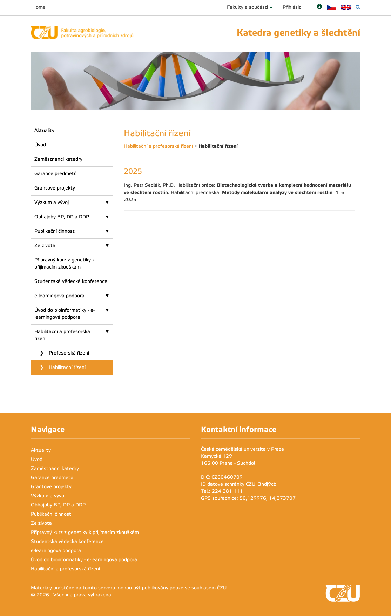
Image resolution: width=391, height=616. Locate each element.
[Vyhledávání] (358, 7)
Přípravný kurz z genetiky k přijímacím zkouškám (64, 263)
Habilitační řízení (66, 367)
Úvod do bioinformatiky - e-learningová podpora (64, 313)
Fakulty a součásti (247, 7)
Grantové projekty (54, 188)
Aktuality (44, 130)
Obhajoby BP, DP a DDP (61, 216)
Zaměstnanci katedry (58, 159)
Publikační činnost (54, 231)
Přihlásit (292, 7)
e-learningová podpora (59, 295)
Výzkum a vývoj (51, 202)
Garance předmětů (55, 173)
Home (39, 7)
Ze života (44, 245)
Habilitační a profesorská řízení (62, 335)
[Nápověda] (319, 7)
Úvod (40, 144)
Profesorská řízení (68, 353)
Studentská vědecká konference (70, 281)
